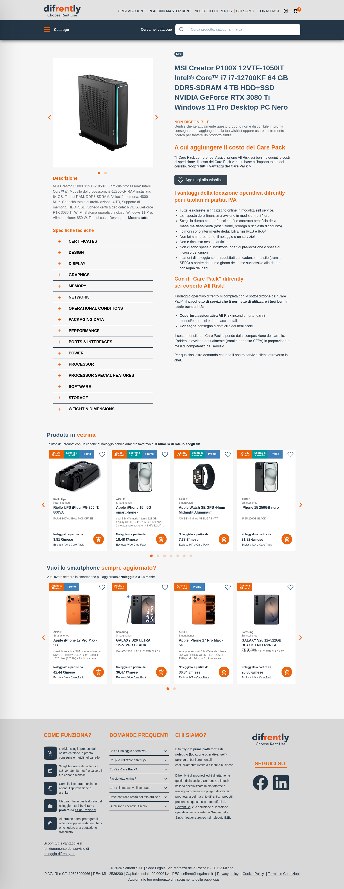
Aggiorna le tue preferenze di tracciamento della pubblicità (173, 879)
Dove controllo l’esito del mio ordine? (134, 797)
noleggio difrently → (59, 854)
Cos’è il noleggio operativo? (128, 751)
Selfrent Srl (210, 780)
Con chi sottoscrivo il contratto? (130, 787)
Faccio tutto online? (122, 778)
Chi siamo (245, 11)
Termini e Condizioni (283, 874)
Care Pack (77, 544)
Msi (179, 54)
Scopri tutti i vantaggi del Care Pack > (219, 166)
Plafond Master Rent (170, 11)
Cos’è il (123, 769)
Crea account (131, 11)
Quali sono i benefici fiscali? (128, 806)
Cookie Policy (253, 874)
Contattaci (268, 11)
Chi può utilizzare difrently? (127, 760)
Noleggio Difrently (214, 11)
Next (156, 113)
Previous (49, 113)
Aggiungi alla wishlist (203, 180)
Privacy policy (228, 874)
